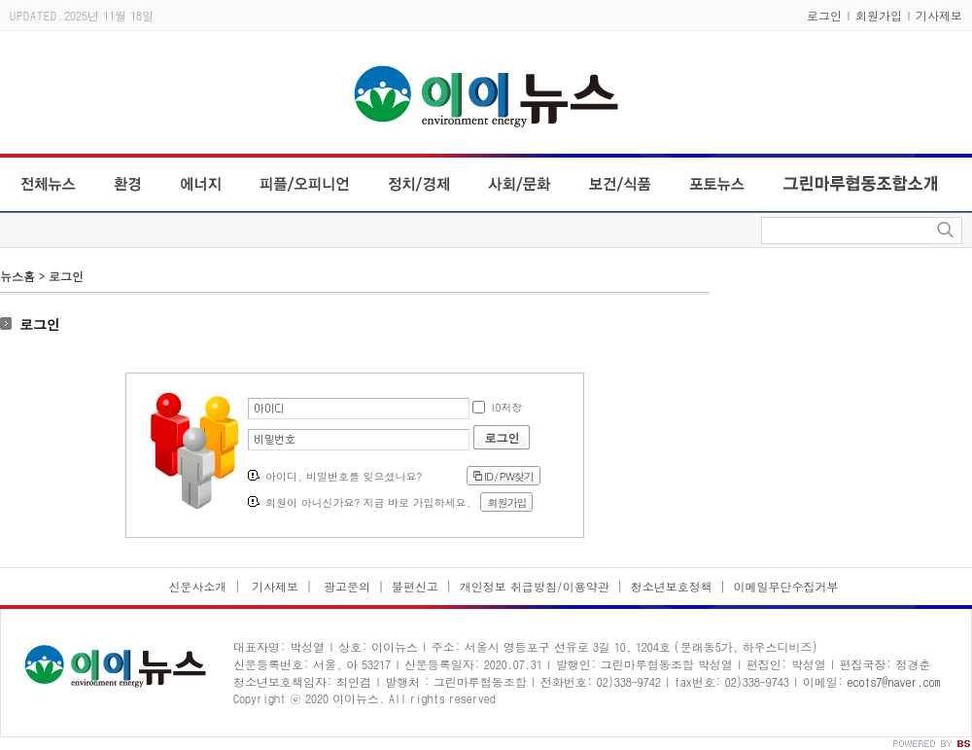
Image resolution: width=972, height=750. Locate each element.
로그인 (824, 15)
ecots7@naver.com (894, 681)
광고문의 (345, 586)
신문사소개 (197, 586)
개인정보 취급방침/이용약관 (534, 586)
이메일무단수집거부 (786, 586)
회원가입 (878, 15)
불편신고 (415, 586)
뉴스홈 (17, 276)
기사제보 (939, 15)
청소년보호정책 (671, 586)
